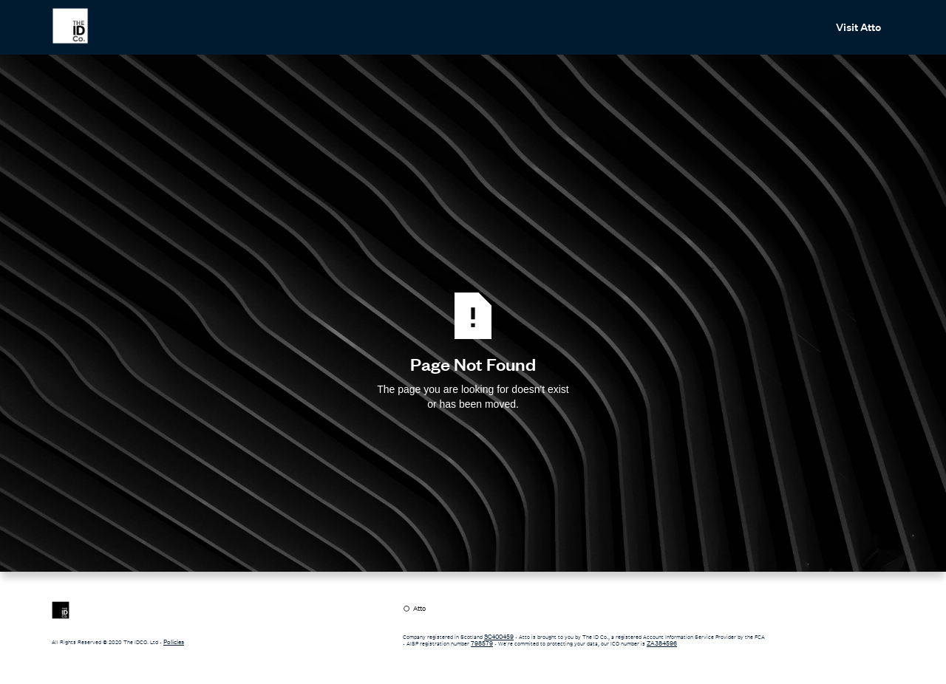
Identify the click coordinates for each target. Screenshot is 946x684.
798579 (482, 643)
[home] (70, 25)
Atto (419, 608)
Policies (173, 641)
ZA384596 (662, 643)
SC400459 (499, 636)
